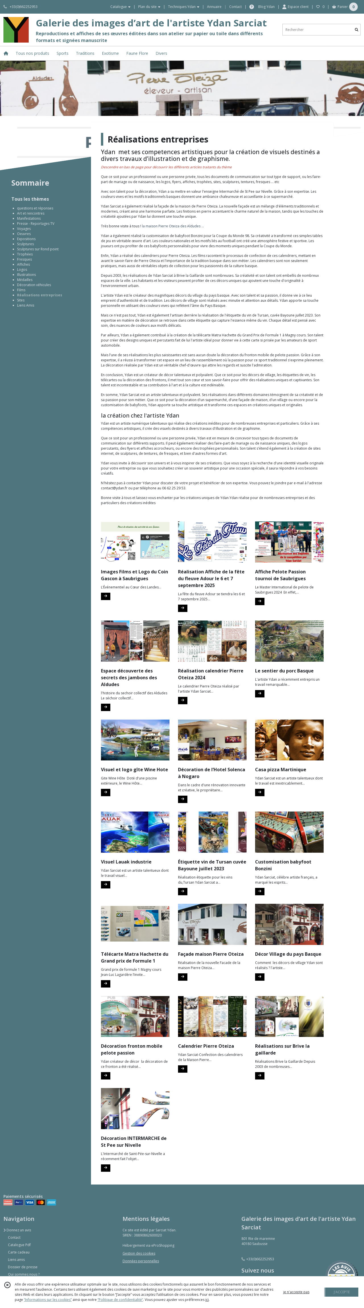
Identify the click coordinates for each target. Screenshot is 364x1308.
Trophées (25, 254)
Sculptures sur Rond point (38, 249)
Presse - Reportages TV (35, 223)
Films (21, 290)
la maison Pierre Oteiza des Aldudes (171, 226)
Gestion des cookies (139, 1253)
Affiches (23, 264)
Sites (20, 300)
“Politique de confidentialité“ (120, 1299)
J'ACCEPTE (342, 1292)
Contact (235, 6)
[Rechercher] (356, 29)
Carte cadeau (19, 1252)
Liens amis (16, 1259)
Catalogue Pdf (19, 1244)
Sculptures (25, 244)
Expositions (26, 238)
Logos (22, 269)
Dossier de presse (23, 1267)
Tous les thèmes (30, 199)
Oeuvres (24, 233)
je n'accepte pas (296, 1292)
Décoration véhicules (34, 284)
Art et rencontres (30, 213)
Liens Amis (25, 305)
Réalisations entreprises (39, 295)
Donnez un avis (17, 1230)
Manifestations (29, 218)
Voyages (24, 228)
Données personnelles (141, 1261)
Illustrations (26, 274)
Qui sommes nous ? (24, 1274)
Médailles (24, 279)
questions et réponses (35, 208)
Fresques (24, 259)
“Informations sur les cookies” (48, 1299)
